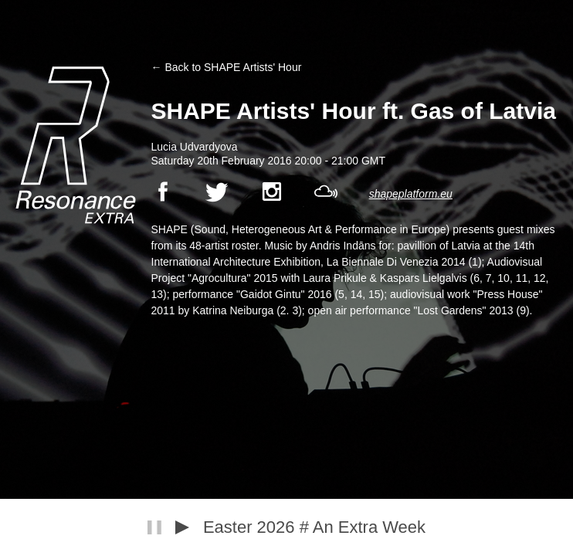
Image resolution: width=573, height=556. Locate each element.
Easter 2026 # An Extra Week (314, 527)
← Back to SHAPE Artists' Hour (226, 67)
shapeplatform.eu (411, 194)
